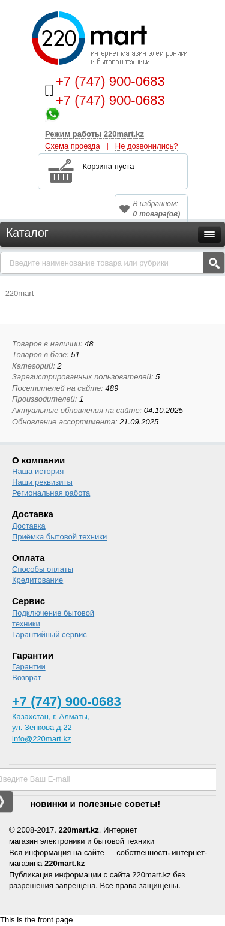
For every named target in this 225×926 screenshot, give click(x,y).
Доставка (29, 525)
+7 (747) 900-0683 (110, 81)
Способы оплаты (42, 569)
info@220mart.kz (41, 738)
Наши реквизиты (42, 482)
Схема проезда (72, 145)
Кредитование (37, 579)
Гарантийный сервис (49, 634)
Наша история (38, 471)
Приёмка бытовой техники (59, 536)
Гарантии (29, 666)
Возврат (26, 677)
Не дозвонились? (146, 145)
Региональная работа (51, 492)
